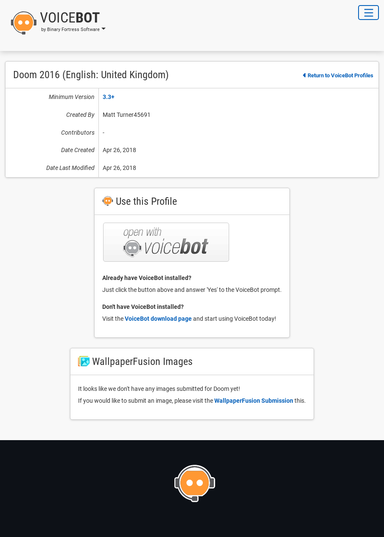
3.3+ (109, 96)
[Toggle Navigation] (368, 12)
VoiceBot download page (158, 318)
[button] (55, 23)
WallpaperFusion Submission (253, 400)
